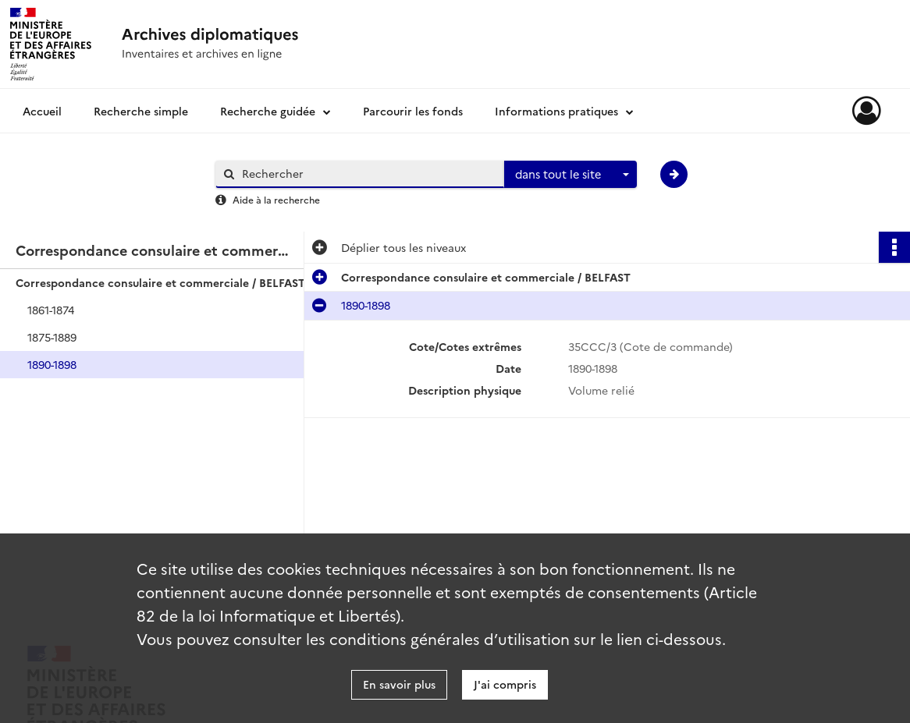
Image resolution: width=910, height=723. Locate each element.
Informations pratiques (556, 111)
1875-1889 (51, 337)
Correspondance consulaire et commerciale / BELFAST (160, 282)
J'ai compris (505, 684)
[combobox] (570, 175)
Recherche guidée (267, 111)
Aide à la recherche (276, 199)
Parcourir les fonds (413, 111)
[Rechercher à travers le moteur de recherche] (367, 173)
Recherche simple (141, 111)
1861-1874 (50, 309)
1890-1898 (51, 364)
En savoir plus (399, 684)
